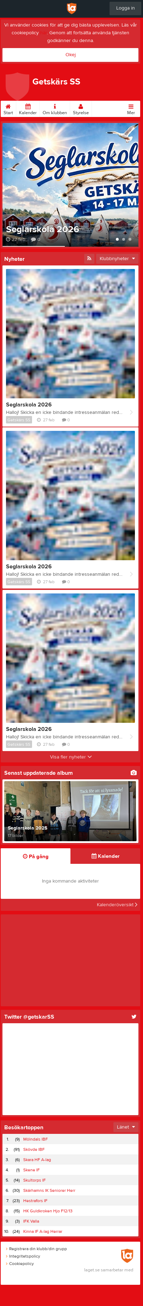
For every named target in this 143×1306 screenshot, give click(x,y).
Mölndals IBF (35, 1139)
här (43, 33)
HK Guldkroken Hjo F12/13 (48, 1211)
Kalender (28, 108)
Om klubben (55, 108)
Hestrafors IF (35, 1200)
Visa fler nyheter (71, 757)
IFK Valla (31, 1221)
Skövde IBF (34, 1149)
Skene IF (31, 1170)
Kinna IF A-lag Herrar (42, 1231)
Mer (131, 108)
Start (8, 108)
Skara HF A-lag (37, 1159)
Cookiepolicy (20, 1263)
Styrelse (81, 108)
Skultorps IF (34, 1180)
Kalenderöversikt (117, 905)
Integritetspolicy (23, 1256)
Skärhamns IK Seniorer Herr (49, 1190)
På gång (36, 856)
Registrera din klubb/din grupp (36, 1249)
